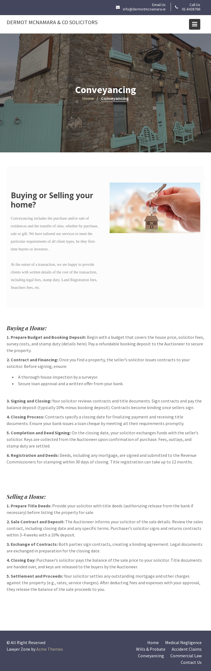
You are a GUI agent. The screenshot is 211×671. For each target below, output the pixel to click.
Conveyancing (151, 655)
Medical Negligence (183, 642)
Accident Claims (187, 649)
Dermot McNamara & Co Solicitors (52, 22)
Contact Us (191, 662)
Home (153, 642)
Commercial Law (186, 655)
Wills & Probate (150, 649)
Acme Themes (49, 649)
